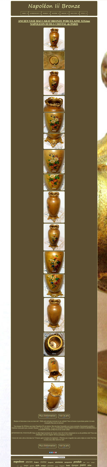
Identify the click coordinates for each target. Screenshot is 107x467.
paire (83, 465)
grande (32, 465)
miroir (88, 462)
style (37, 465)
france (36, 462)
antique (43, 465)
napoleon (19, 461)
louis (68, 465)
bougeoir (62, 465)
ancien (29, 461)
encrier (56, 466)
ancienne (59, 462)
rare (84, 462)
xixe (89, 465)
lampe (26, 465)
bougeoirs (51, 462)
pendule (78, 461)
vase (18, 465)
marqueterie (68, 462)
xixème (43, 462)
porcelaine (51, 465)
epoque (93, 462)
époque (75, 465)
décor (21, 466)
